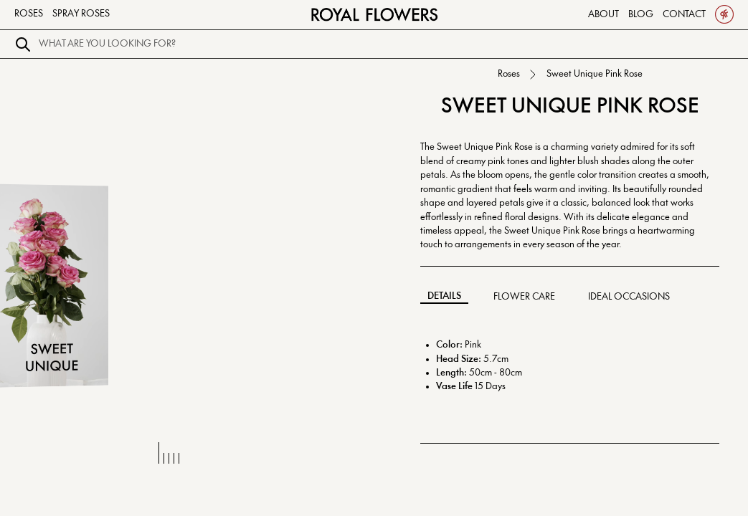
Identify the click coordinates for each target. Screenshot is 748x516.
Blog (640, 14)
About (603, 14)
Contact (684, 14)
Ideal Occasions (629, 297)
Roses (28, 14)
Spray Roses (81, 14)
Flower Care (524, 297)
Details (444, 296)
